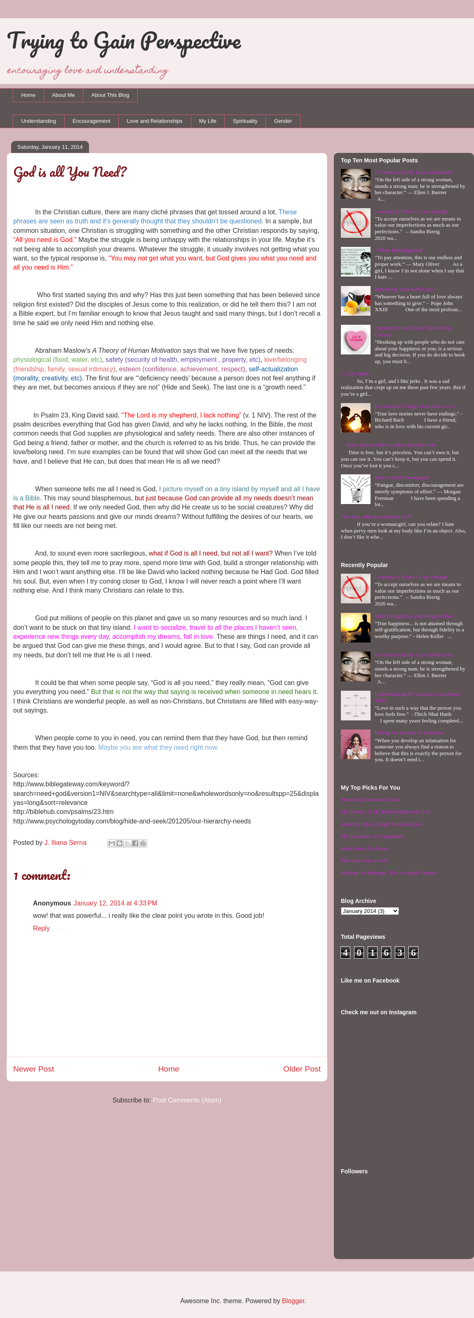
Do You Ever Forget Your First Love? (415, 406)
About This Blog (110, 95)
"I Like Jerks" (356, 374)
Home (28, 95)
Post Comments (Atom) (187, 1100)
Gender (283, 121)
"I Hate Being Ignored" (400, 250)
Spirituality (245, 121)
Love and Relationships (155, 121)
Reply (41, 928)
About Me (63, 95)
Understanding (38, 121)
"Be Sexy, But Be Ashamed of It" (376, 517)
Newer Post (33, 1069)
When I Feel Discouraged (402, 477)
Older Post (302, 1069)
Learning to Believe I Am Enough (411, 211)
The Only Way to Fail (364, 860)
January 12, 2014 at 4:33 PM (115, 903)
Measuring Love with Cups (404, 289)
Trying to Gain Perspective (124, 40)
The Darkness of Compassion (372, 836)
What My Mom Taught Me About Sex (381, 824)
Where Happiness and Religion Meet (414, 616)
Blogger (293, 1300)
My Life (207, 121)
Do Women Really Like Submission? (414, 172)
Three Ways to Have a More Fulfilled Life (390, 445)
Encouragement (91, 121)
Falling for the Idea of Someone (409, 732)
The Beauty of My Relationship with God (385, 812)
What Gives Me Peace (365, 848)
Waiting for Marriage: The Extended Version (388, 873)
